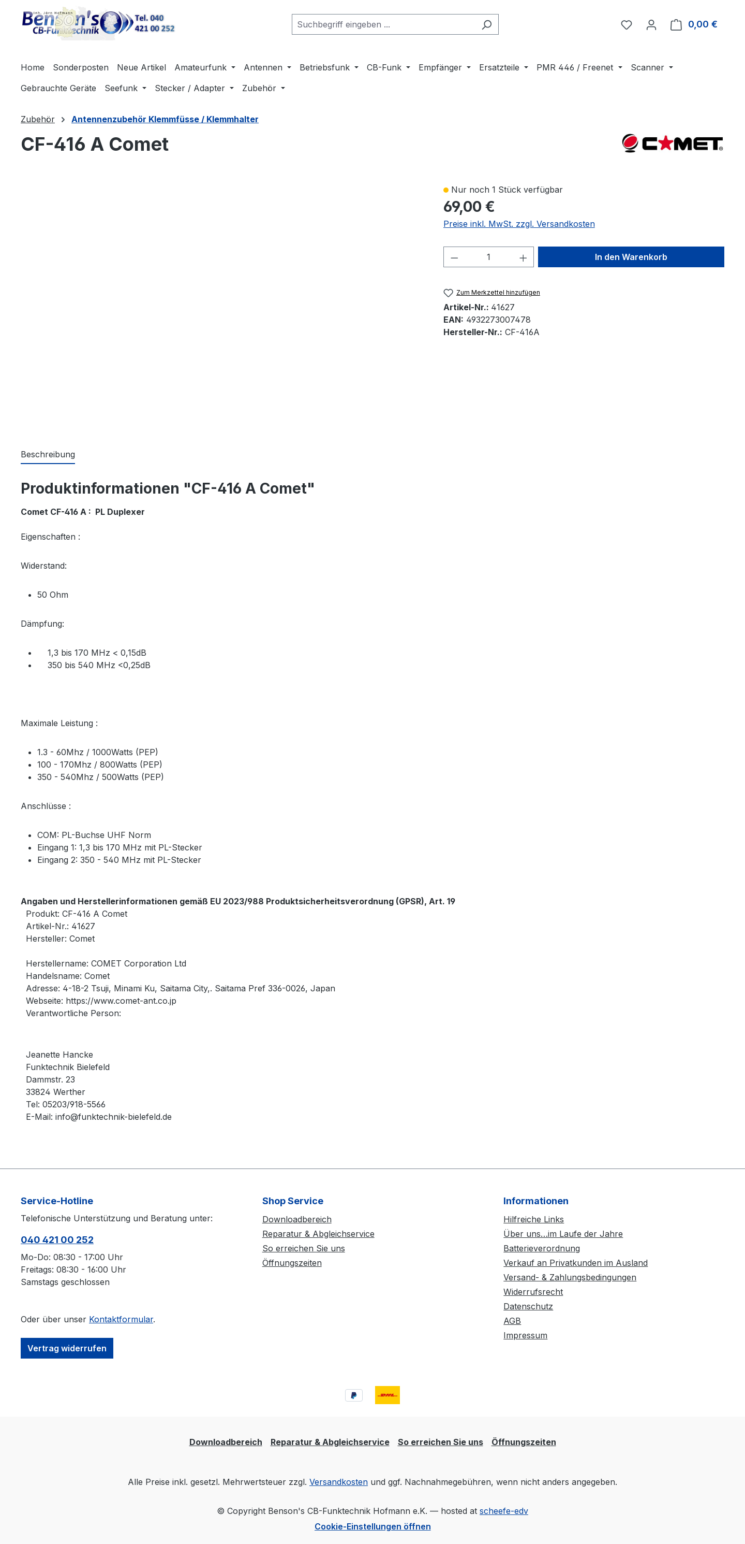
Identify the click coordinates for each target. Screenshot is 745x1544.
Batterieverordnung (541, 1248)
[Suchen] (486, 24)
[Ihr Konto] (651, 24)
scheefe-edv (504, 1511)
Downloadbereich (297, 1219)
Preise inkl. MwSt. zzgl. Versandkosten (519, 224)
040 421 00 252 (57, 1239)
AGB (512, 1321)
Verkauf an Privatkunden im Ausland (575, 1263)
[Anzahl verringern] (454, 257)
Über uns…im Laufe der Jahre (563, 1234)
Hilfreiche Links (533, 1219)
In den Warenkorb (631, 257)
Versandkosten (338, 1482)
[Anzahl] (488, 257)
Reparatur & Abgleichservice (318, 1234)
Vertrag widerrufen (67, 1348)
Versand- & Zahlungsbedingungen (569, 1277)
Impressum (525, 1335)
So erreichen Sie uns (303, 1248)
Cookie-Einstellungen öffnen (373, 1526)
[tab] (48, 454)
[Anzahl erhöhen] (523, 257)
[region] (221, 305)
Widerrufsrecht (533, 1292)
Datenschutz (528, 1306)
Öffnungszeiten (292, 1263)
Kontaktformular (121, 1319)
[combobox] (383, 24)
